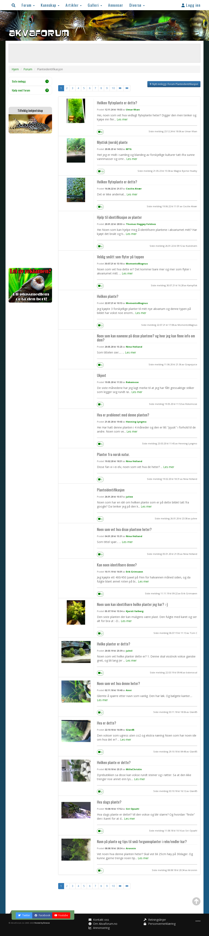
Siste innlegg (30, 81)
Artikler (74, 5)
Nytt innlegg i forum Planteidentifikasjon (174, 84)
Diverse (137, 5)
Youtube (61, 915)
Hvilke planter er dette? (113, 643)
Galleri (95, 5)
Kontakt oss (99, 920)
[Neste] (120, 88)
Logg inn (190, 5)
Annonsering (99, 928)
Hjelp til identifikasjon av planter (119, 217)
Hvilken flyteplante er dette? (117, 102)
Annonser (115, 5)
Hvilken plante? (107, 296)
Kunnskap (50, 5)
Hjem (15, 69)
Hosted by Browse (42, 923)
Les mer (122, 119)
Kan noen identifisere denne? (117, 564)
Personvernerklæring (160, 924)
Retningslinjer (155, 920)
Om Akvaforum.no (103, 924)
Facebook (42, 915)
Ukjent (101, 375)
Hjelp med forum (30, 90)
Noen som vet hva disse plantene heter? (124, 529)
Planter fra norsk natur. (113, 454)
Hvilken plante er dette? (114, 762)
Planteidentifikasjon (111, 489)
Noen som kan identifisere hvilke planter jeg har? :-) (132, 604)
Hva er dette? (106, 723)
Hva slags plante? (109, 802)
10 (113, 88)
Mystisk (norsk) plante (112, 142)
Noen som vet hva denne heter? (118, 683)
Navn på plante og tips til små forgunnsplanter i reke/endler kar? (142, 841)
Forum (28, 5)
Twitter (24, 915)
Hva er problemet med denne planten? (123, 414)
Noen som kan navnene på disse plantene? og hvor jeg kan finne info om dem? (146, 337)
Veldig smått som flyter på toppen (120, 256)
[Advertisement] (30, 201)
